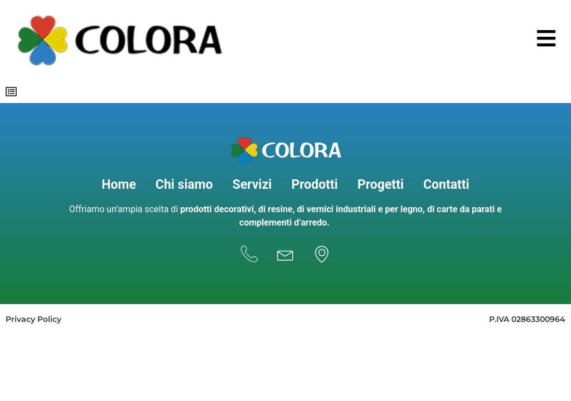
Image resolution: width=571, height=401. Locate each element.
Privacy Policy (33, 319)
